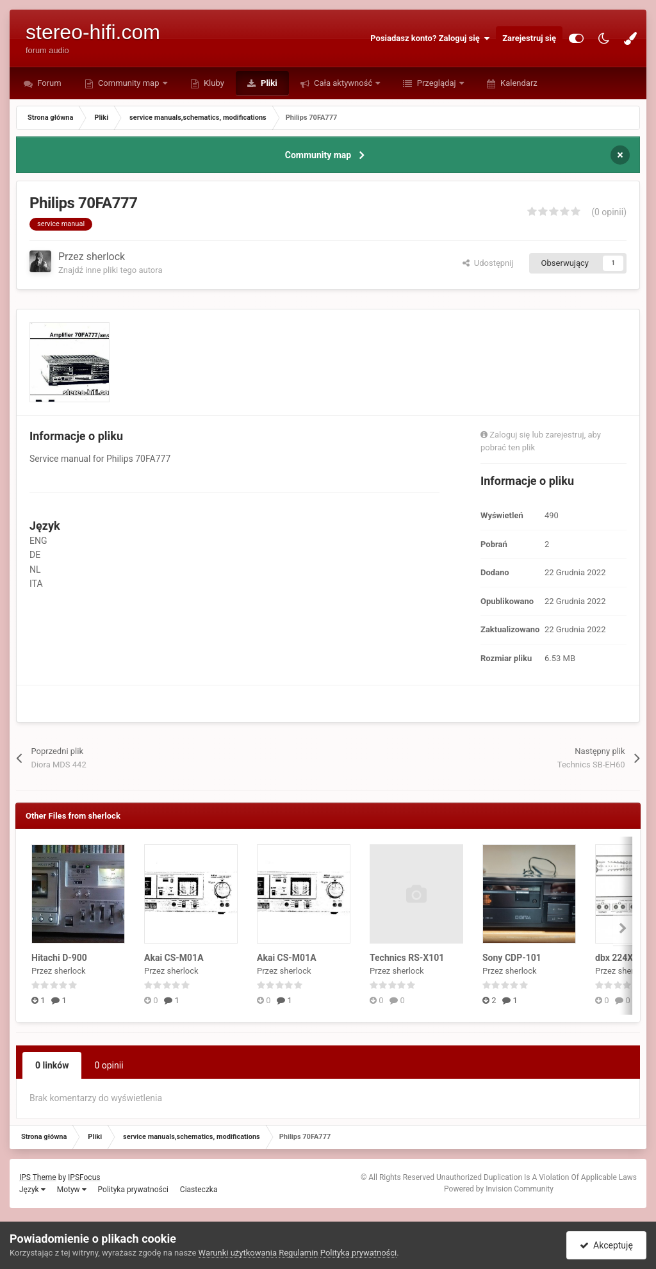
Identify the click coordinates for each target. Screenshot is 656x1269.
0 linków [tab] (52, 1065)
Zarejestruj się (529, 38)
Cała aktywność (343, 83)
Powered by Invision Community (499, 1188)
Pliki (268, 83)
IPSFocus (84, 1177)
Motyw (71, 1189)
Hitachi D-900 (59, 958)
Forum (48, 83)
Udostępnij (488, 263)
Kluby (213, 83)
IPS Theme (37, 1177)
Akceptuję (606, 1245)
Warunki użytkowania (238, 1252)
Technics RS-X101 (407, 958)
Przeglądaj (435, 83)
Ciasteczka (199, 1189)
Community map (128, 83)
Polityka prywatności (133, 1189)
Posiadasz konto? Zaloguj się (429, 38)
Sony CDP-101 (511, 958)
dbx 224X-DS (621, 958)
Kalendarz (517, 83)
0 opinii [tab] (108, 1065)
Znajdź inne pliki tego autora (110, 270)
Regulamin (298, 1252)
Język (32, 1189)
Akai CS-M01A (174, 958)
